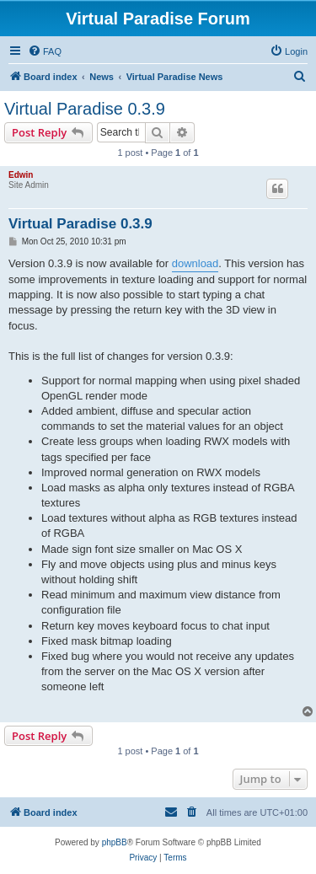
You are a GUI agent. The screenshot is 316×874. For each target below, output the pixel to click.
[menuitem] (45, 51)
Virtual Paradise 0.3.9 (84, 108)
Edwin (20, 175)
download (195, 263)
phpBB (114, 842)
